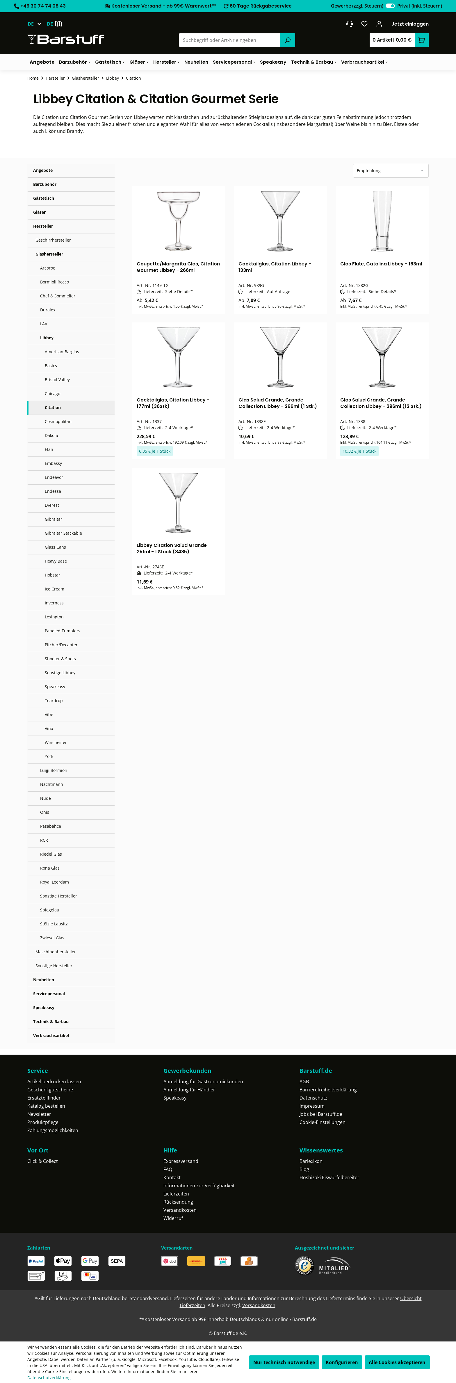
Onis (44, 812)
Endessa (53, 491)
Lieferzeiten (176, 1194)
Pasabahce (50, 826)
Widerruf (173, 1218)
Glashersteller (49, 254)
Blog (304, 1169)
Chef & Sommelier (57, 296)
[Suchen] (287, 40)
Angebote (43, 170)
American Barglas (62, 351)
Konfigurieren (342, 1362)
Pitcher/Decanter (61, 644)
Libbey (47, 337)
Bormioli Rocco (54, 282)
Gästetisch (43, 198)
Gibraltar (53, 519)
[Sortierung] (391, 171)
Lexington (54, 617)
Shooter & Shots (60, 658)
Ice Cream (54, 589)
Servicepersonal (49, 993)
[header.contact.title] (349, 24)
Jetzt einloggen (410, 24)
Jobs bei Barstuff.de (321, 1114)
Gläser (39, 212)
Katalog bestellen (46, 1106)
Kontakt (172, 1177)
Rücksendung (178, 1202)
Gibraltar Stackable (63, 533)
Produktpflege (42, 1122)
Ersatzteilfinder (44, 1098)
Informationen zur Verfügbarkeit (199, 1185)
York (49, 756)
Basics (51, 365)
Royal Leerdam (54, 882)
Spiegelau (49, 910)
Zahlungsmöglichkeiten (52, 1130)
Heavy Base (56, 561)
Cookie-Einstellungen (322, 1122)
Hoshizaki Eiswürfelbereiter (329, 1177)
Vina (49, 728)
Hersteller (43, 226)
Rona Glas (50, 868)
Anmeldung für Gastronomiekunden (203, 1081)
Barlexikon (311, 1161)
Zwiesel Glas (52, 938)
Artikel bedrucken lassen (54, 1081)
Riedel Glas (51, 854)
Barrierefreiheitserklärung (328, 1089)
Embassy (53, 463)
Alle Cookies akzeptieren (397, 1362)
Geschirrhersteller (53, 240)
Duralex (47, 310)
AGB (304, 1081)
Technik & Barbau (51, 1021)
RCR (44, 840)
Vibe (49, 714)
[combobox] (230, 40)
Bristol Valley (57, 379)
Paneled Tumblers (62, 630)
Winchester (56, 742)
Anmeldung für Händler (189, 1089)
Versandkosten (180, 1210)
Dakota (51, 435)
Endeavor (54, 477)
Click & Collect (42, 1161)
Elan (49, 449)
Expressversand (180, 1161)
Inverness (54, 603)
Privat (419, 6)
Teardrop (54, 700)
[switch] (390, 5)
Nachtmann (51, 784)
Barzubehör (44, 184)
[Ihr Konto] (379, 24)
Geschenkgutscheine (50, 1089)
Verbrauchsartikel (51, 1035)
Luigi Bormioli (53, 770)
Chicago (52, 393)
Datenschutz (313, 1098)
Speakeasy (55, 686)
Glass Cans (55, 547)
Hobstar (52, 575)
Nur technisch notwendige (284, 1362)
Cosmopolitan (58, 421)
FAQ (167, 1169)
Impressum (312, 1106)
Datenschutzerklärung (49, 1377)
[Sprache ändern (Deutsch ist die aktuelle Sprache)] (37, 24)
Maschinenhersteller (55, 951)
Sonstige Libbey (60, 672)
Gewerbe (357, 6)
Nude (45, 798)
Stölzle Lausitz (54, 924)
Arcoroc (47, 268)
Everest (52, 505)
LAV (43, 323)
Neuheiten (43, 979)
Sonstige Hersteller (58, 896)
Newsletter (39, 1114)
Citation (53, 407)
